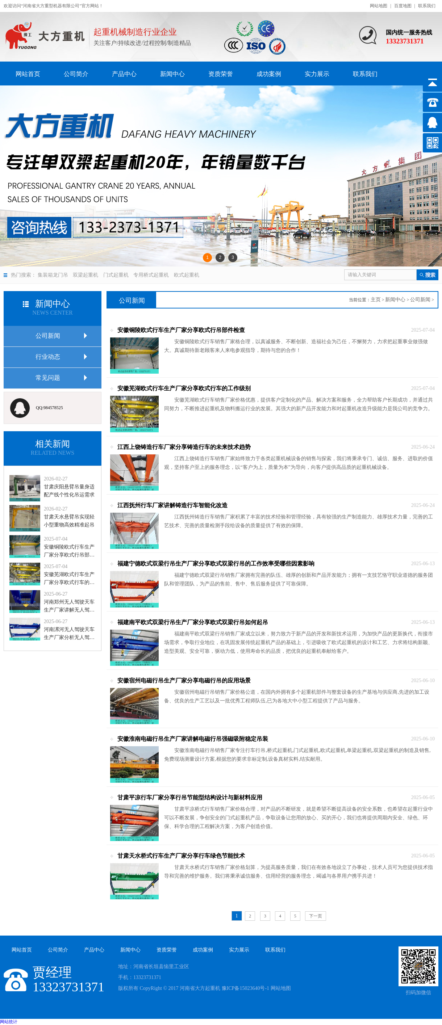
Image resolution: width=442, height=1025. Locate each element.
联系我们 (426, 5)
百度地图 (403, 5)
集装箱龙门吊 (53, 275)
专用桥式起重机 (151, 275)
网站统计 (8, 1021)
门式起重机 (116, 275)
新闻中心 (395, 299)
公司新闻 (420, 299)
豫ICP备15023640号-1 (245, 988)
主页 (376, 299)
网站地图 (378, 5)
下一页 (315, 916)
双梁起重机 (85, 275)
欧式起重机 (186, 275)
